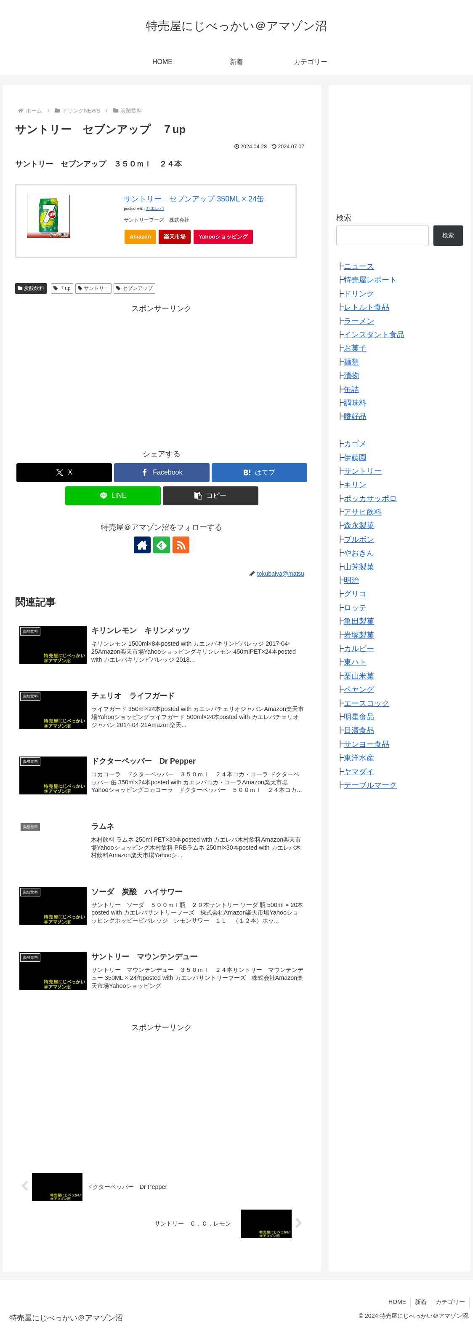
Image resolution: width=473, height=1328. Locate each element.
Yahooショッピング (226, 238)
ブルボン (359, 539)
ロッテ (355, 608)
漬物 (351, 375)
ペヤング (359, 689)
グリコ (355, 594)
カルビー (359, 648)
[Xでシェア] (64, 472)
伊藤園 (355, 457)
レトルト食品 (366, 307)
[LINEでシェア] (113, 495)
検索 (343, 218)
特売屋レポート (370, 280)
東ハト (355, 662)
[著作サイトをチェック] (142, 545)
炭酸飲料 (31, 288)
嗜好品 (355, 416)
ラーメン (359, 321)
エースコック (366, 703)
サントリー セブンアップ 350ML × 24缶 (194, 199)
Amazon (140, 236)
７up (61, 288)
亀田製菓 (359, 621)
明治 (351, 580)
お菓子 (355, 348)
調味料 (355, 403)
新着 (421, 1301)
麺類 (351, 362)
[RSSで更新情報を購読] (181, 545)
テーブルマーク (370, 785)
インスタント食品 (374, 334)
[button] (210, 495)
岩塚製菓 (359, 635)
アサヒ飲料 (363, 512)
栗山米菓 (359, 676)
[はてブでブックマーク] (259, 472)
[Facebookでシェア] (162, 472)
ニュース (359, 266)
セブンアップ (134, 288)
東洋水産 (359, 758)
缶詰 (351, 389)
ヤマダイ (359, 771)
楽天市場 (175, 236)
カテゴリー (450, 1301)
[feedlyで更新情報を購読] (161, 545)
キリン (355, 484)
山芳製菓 (359, 567)
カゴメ (355, 444)
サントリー (93, 288)
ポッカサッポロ (370, 498)
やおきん (359, 553)
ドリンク (359, 294)
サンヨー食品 (366, 744)
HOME (397, 1301)
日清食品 (359, 730)
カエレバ (155, 208)
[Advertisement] (162, 375)
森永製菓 (359, 525)
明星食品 (359, 717)
